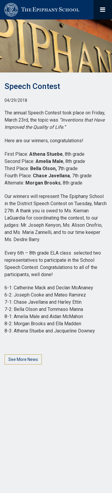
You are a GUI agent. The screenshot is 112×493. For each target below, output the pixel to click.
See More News (23, 359)
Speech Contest (32, 86)
